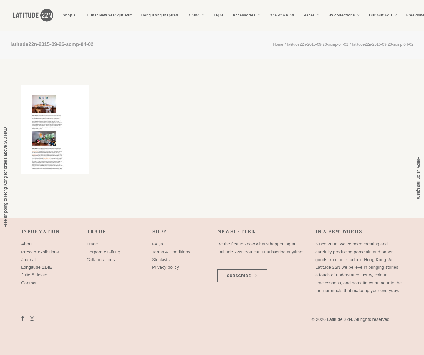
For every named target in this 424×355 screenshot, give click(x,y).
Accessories (246, 15)
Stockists (161, 259)
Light (218, 15)
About (27, 243)
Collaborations (101, 259)
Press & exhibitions (40, 251)
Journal (28, 259)
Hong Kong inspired (159, 15)
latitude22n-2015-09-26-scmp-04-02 (317, 44)
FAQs (157, 243)
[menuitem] (70, 15)
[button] (22, 318)
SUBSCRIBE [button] (242, 276)
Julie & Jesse (34, 274)
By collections (343, 15)
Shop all (70, 15)
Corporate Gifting (103, 251)
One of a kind (281, 15)
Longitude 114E (36, 267)
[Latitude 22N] (33, 15)
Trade (92, 243)
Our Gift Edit (383, 15)
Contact (29, 282)
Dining (196, 15)
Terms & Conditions (171, 251)
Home (278, 44)
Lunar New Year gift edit (109, 15)
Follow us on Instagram (418, 177)
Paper (311, 15)
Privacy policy (165, 267)
